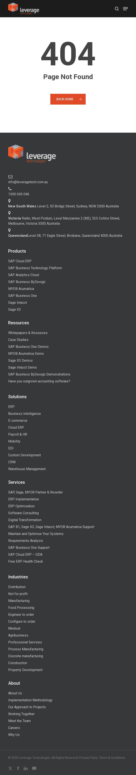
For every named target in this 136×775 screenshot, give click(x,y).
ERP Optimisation (21, 506)
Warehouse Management (27, 469)
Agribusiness (18, 635)
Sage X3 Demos (20, 360)
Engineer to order (21, 615)
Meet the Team (19, 721)
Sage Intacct (17, 303)
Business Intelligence (24, 414)
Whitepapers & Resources (28, 333)
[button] (125, 8)
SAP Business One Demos (28, 347)
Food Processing (21, 608)
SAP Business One (22, 296)
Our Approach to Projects (27, 707)
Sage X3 (14, 309)
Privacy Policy (88, 757)
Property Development (25, 670)
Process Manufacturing (25, 649)
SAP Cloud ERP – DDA (25, 554)
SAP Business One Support (28, 548)
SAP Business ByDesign (26, 282)
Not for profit (18, 594)
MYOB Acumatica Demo (26, 354)
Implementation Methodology (30, 700)
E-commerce (17, 421)
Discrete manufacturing (25, 656)
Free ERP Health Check (25, 561)
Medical (14, 628)
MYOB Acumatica (21, 289)
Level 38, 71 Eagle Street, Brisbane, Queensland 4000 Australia (65, 236)
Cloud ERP (16, 427)
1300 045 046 (18, 194)
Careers (14, 728)
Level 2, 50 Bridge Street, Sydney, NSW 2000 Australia (63, 206)
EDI (11, 448)
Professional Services (25, 642)
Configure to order (21, 621)
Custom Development (24, 455)
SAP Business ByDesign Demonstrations (39, 374)
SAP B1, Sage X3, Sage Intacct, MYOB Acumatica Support (51, 527)
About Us (15, 693)
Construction (17, 663)
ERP (11, 407)
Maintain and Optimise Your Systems (35, 534)
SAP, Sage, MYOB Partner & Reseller (35, 492)
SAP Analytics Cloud (23, 275)
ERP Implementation (23, 499)
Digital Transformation (24, 520)
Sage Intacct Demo (22, 367)
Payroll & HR (17, 434)
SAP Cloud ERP (20, 261)
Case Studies (18, 340)
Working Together (21, 714)
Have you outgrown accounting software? (39, 381)
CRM (11, 462)
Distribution (17, 587)
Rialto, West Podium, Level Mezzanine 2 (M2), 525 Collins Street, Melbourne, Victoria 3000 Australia (64, 221)
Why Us (14, 735)
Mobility (14, 441)
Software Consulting (23, 513)
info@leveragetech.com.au (28, 182)
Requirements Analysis (25, 541)
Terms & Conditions (112, 757)
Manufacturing (18, 601)
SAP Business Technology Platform (35, 268)
